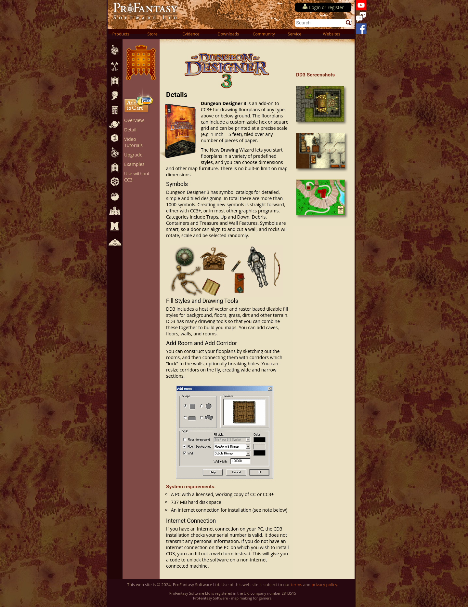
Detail (130, 130)
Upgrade (133, 155)
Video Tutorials (133, 142)
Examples (134, 164)
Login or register (326, 7)
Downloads (228, 34)
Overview (134, 120)
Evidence (191, 34)
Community (264, 34)
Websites (331, 34)
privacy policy (324, 584)
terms (296, 584)
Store (153, 34)
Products (120, 34)
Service (295, 34)
